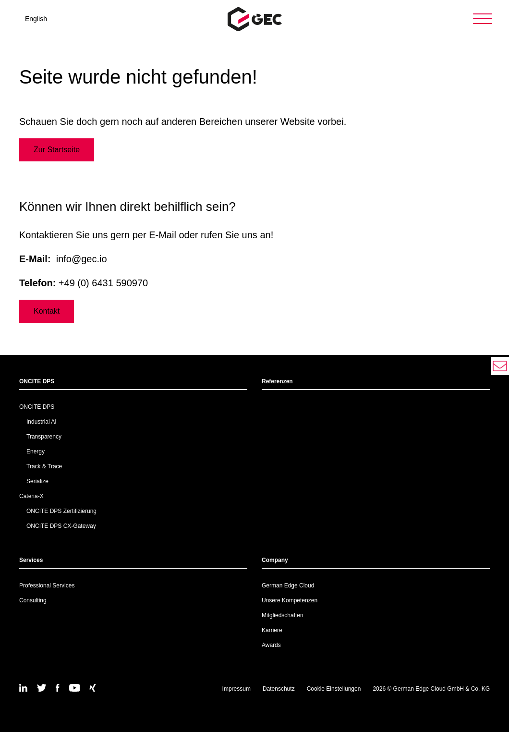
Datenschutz (279, 688)
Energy (35, 451)
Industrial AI (41, 421)
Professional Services (46, 585)
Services (31, 560)
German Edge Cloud (288, 585)
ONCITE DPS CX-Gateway (61, 526)
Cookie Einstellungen (334, 688)
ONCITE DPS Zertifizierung (61, 511)
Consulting (33, 600)
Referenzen (277, 381)
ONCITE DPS (36, 381)
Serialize (37, 481)
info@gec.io (81, 259)
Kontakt (47, 311)
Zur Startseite (57, 150)
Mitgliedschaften (282, 615)
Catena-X (31, 496)
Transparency (43, 436)
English (36, 19)
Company (275, 560)
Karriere (272, 630)
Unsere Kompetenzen (289, 600)
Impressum (236, 688)
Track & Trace (44, 466)
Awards (271, 645)
